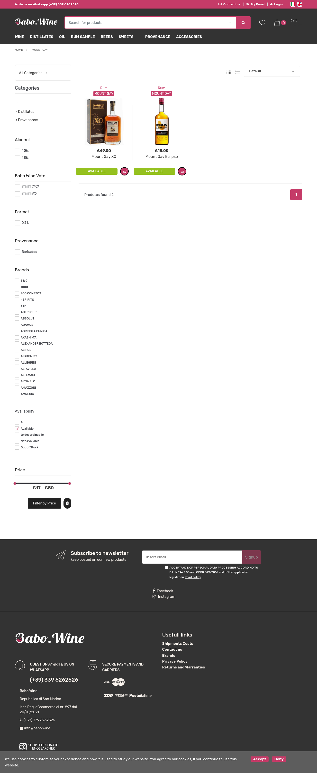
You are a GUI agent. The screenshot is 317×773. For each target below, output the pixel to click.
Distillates (41, 37)
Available (27, 428)
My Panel (255, 4)
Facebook (163, 591)
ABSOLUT (27, 318)
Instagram (164, 596)
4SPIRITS (27, 299)
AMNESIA (27, 394)
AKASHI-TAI (29, 337)
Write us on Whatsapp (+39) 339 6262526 (47, 4)
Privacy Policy (175, 661)
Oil (62, 37)
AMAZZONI (28, 387)
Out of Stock (29, 447)
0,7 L (25, 223)
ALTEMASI (28, 375)
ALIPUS (26, 350)
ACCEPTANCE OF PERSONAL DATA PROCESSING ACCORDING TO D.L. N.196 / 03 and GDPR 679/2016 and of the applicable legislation (213, 572)
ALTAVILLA (28, 369)
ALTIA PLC (28, 381)
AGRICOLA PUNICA (34, 331)
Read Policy (193, 577)
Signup (251, 557)
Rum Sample (83, 37)
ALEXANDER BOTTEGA (37, 343)
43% (24, 158)
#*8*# (26, 187)
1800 (24, 287)
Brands (168, 655)
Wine (19, 37)
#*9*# (26, 194)
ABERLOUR (28, 312)
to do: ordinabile (32, 434)
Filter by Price (44, 503)
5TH (24, 306)
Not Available (30, 441)
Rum (104, 88)
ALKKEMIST (29, 356)
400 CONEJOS (31, 293)
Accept (259, 759)
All (22, 422)
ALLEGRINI (28, 362)
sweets (126, 37)
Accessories (189, 37)
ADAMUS (27, 325)
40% (24, 151)
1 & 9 (24, 280)
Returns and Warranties (183, 667)
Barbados (29, 252)
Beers (107, 37)
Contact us (229, 4)
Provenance (157, 37)
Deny (279, 759)
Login (276, 4)
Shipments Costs (177, 643)
